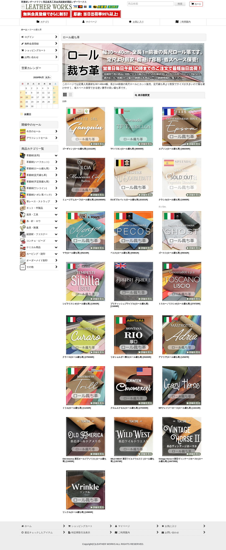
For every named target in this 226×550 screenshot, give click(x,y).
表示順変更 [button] (142, 95)
